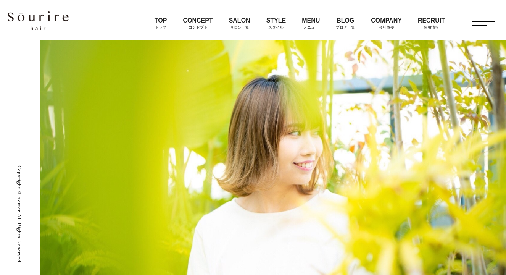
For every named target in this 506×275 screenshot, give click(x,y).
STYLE (276, 23)
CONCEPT (198, 23)
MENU (311, 23)
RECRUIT (431, 23)
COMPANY (386, 23)
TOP (161, 23)
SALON (239, 23)
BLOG (345, 23)
